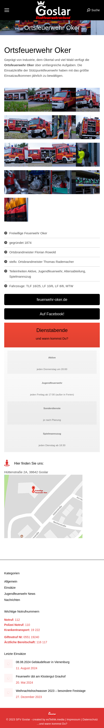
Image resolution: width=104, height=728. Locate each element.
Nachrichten (12, 600)
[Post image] (8, 663)
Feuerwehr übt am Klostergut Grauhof (41, 676)
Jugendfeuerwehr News (19, 593)
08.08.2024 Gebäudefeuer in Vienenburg (43, 662)
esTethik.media (55, 719)
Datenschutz (90, 719)
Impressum (73, 719)
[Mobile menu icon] (6, 10)
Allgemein (10, 581)
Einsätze (10, 587)
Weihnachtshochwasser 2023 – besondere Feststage (51, 690)
